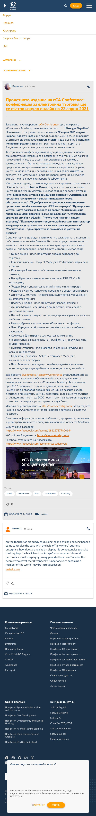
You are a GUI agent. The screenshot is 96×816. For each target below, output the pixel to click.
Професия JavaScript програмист (68, 660)
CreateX (9, 660)
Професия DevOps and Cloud (21, 742)
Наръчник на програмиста (64, 638)
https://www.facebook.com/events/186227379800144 (38, 430)
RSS (5, 46)
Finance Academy (59, 739)
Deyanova (17, 86)
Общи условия (58, 681)
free (37, 494)
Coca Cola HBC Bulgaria (17, 654)
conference (50, 494)
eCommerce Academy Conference (42, 374)
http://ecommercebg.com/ (56, 406)
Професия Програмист (62, 644)
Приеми (55, 805)
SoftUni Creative (59, 713)
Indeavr (9, 638)
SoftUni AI (55, 718)
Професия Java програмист (65, 654)
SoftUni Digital (58, 707)
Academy (65, 494)
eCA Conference (48, 124)
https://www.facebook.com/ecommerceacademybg (36, 443)
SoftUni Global (58, 734)
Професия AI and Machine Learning (24, 729)
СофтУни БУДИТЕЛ (61, 723)
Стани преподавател (61, 675)
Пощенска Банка (14, 649)
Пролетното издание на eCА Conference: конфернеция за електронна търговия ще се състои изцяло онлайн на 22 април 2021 (47, 104)
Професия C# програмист (64, 649)
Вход (76, 6)
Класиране (9, 30)
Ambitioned (11, 665)
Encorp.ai (10, 670)
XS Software (11, 628)
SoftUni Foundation (60, 728)
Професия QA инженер (63, 670)
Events (44, 514)
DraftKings (10, 644)
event (9, 494)
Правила (8, 23)
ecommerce (23, 494)
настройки (38, 805)
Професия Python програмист (66, 665)
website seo (13, 569)
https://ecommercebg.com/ (53, 435)
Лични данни (57, 686)
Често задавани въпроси (63, 628)
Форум (7, 15)
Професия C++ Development (20, 715)
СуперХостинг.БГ (14, 633)
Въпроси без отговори (16, 38)
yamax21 (17, 529)
